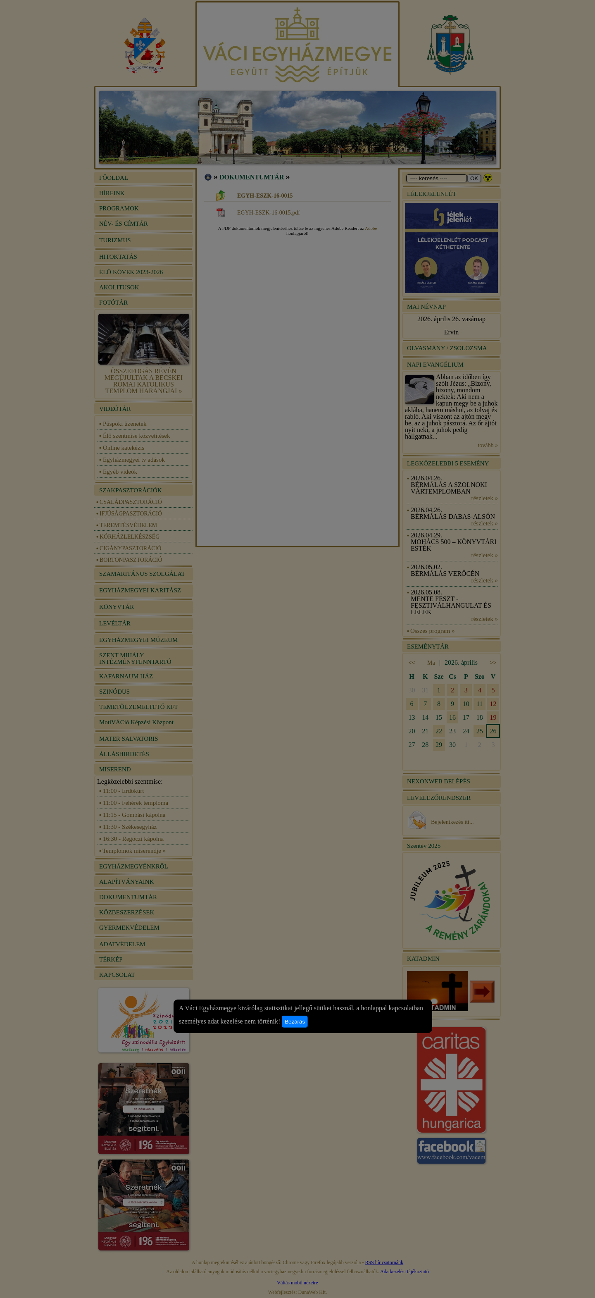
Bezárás (295, 1022)
